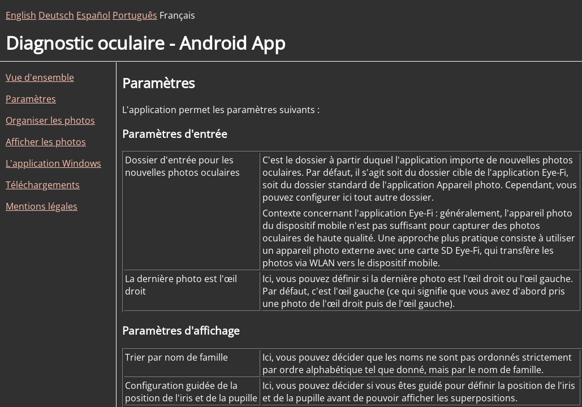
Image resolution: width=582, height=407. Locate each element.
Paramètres (31, 99)
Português (135, 15)
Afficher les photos (46, 142)
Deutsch (56, 15)
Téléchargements (43, 185)
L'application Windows (53, 163)
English (21, 15)
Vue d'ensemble (40, 77)
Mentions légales (41, 206)
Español (93, 15)
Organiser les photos (50, 120)
